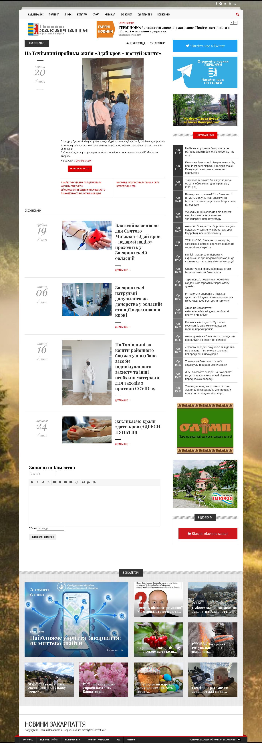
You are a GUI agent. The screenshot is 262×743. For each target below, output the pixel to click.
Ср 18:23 (178, 283)
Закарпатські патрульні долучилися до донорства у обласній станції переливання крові (138, 301)
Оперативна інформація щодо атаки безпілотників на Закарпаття (208, 270)
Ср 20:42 (178, 199)
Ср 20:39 (178, 215)
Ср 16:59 (178, 325)
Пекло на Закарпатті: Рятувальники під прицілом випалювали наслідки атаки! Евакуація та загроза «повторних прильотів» (210, 167)
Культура (82, 14)
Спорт (95, 14)
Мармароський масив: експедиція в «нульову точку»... (47, 688)
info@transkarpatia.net (94, 730)
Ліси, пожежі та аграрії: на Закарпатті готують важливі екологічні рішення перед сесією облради (208, 375)
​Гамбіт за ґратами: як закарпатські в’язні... (210, 690)
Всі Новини (163, 14)
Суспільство (145, 14)
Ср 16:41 (178, 338)
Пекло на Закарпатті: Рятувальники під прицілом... (209, 648)
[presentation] (32, 482)
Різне (194, 683)
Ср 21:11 (178, 167)
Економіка (126, 14)
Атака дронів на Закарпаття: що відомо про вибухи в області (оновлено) (210, 338)
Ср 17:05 (178, 311)
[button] (32, 482)
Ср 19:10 (178, 243)
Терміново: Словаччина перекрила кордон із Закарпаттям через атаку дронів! (207, 283)
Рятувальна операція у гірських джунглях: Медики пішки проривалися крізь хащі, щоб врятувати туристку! (209, 297)
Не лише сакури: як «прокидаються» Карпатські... (99, 688)
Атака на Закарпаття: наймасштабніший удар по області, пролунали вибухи (207, 311)
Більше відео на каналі (210, 533)
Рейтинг (157, 43)
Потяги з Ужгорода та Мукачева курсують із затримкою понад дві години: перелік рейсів (206, 326)
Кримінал (110, 14)
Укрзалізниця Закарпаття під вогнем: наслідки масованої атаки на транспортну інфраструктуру (208, 215)
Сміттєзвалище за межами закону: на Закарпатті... (214, 610)
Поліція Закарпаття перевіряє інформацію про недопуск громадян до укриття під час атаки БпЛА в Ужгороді (209, 258)
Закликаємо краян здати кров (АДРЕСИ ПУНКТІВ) (137, 426)
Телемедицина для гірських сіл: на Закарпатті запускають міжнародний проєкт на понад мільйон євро (208, 390)
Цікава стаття (79, 169)
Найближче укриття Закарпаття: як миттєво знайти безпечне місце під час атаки (209, 152)
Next (235, 22)
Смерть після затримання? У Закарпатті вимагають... (160, 610)
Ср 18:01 (178, 297)
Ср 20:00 (178, 229)
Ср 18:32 (178, 270)
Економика (142, 643)
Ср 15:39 (178, 375)
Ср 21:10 (178, 183)
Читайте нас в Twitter (207, 46)
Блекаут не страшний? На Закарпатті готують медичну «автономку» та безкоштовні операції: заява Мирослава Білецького (210, 199)
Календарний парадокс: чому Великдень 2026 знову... (157, 688)
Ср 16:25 (178, 350)
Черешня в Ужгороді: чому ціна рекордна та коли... (159, 650)
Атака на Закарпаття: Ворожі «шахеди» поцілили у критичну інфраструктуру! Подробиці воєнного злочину (210, 230)
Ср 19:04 (178, 258)
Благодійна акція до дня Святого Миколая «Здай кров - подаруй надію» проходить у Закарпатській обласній (137, 241)
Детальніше (123, 270)
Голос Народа (143, 603)
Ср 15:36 (178, 389)
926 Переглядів (136, 43)
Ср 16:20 (178, 363)
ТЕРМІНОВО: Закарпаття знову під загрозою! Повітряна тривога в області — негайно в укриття (174, 29)
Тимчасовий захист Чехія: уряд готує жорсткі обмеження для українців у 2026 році (208, 183)
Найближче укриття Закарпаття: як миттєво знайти (75, 640)
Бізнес (68, 14)
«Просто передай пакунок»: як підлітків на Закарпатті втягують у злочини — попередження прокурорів (210, 350)
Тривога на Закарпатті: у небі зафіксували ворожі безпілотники (206, 363)
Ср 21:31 (178, 151)
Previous (232, 22)
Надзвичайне (35, 14)
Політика (54, 14)
